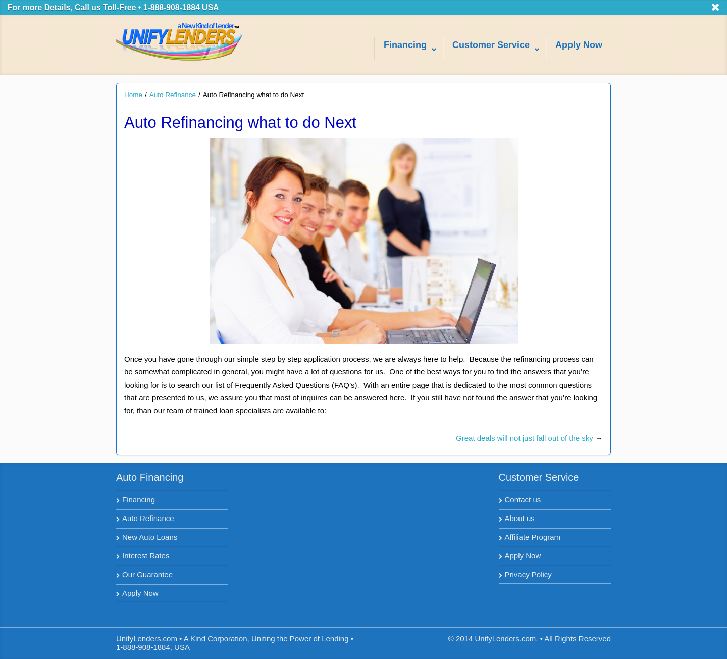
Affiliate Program (533, 537)
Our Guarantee (147, 574)
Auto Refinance (172, 95)
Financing (138, 499)
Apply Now (140, 593)
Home (133, 95)
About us (520, 518)
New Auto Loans (149, 537)
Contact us (523, 499)
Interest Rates (145, 555)
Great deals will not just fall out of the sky (524, 438)
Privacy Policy (528, 574)
